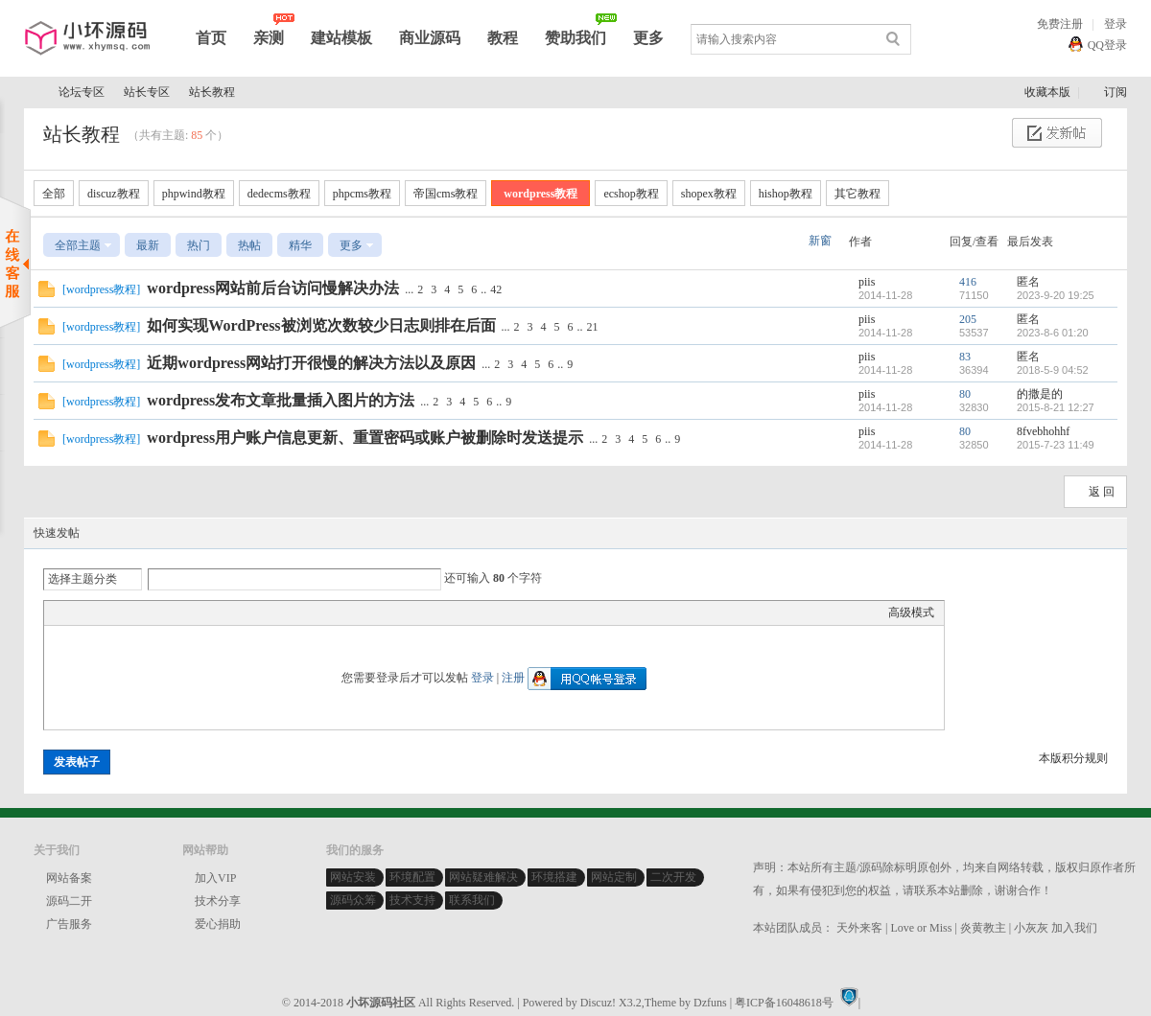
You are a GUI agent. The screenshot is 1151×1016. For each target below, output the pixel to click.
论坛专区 (82, 92)
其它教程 (857, 193)
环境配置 (412, 877)
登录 (1115, 24)
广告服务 (69, 924)
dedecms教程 (279, 193)
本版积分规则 (1073, 758)
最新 (147, 245)
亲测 (268, 38)
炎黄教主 (983, 928)
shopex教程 (709, 193)
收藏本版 (1048, 92)
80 (965, 394)
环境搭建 (554, 877)
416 (967, 282)
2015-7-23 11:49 (1055, 444)
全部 (53, 193)
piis (866, 282)
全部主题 (78, 245)
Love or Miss (920, 928)
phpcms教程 (362, 193)
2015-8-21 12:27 (1055, 407)
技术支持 (412, 900)
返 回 (1102, 491)
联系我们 (472, 900)
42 (496, 289)
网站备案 (69, 878)
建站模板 (341, 38)
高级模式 (911, 612)
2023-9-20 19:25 (1055, 295)
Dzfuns (710, 1002)
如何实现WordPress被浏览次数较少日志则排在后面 (321, 325)
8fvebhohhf (1043, 431)
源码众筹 (353, 900)
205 (967, 319)
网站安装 (353, 877)
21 (593, 327)
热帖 (249, 245)
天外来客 (859, 928)
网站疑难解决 (483, 877)
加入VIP (215, 878)
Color (77, 612)
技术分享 (218, 901)
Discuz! (598, 1002)
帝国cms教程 (445, 193)
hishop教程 (785, 193)
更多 (648, 38)
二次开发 (673, 877)
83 (965, 356)
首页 (211, 38)
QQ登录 (1107, 45)
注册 (513, 677)
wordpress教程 (540, 193)
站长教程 (212, 92)
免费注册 (1060, 24)
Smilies (197, 612)
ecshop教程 (630, 193)
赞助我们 (575, 38)
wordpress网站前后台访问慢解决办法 (273, 288)
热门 (198, 245)
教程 (502, 38)
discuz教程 (113, 193)
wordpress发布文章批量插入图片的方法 (280, 400)
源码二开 (69, 901)
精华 (300, 245)
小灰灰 (1031, 928)
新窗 (820, 240)
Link (125, 612)
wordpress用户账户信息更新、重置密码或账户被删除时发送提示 (365, 437)
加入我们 (1074, 928)
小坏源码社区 (31, 92)
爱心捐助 (218, 924)
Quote (149, 612)
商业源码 (429, 38)
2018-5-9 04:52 (1053, 370)
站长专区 (147, 92)
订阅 (1115, 92)
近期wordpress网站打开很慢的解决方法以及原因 (311, 363)
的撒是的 (1040, 394)
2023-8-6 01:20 (1053, 332)
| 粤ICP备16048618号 (782, 1002)
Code (173, 612)
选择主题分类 (82, 579)
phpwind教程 (193, 193)
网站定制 (614, 877)
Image (101, 612)
